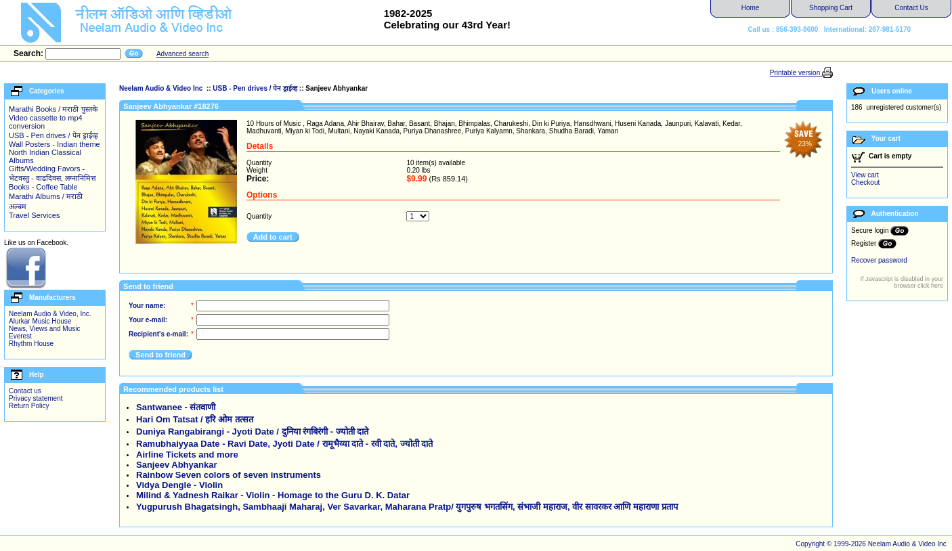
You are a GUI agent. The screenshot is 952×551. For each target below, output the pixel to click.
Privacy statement (35, 398)
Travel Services (34, 215)
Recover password (879, 260)
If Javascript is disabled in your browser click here (901, 282)
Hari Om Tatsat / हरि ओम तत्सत (194, 419)
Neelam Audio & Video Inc (161, 88)
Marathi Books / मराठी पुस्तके (53, 109)
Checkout (865, 182)
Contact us (25, 391)
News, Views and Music (44, 328)
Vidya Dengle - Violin (179, 485)
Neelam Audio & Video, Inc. (50, 313)
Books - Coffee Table (43, 187)
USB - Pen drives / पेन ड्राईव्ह (53, 135)
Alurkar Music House (40, 321)
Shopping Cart (830, 8)
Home (750, 8)
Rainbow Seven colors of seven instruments (228, 475)
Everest (20, 336)
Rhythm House (31, 343)
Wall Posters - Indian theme (54, 144)
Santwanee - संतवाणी (175, 407)
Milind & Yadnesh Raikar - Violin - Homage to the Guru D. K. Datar (273, 495)
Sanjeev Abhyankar (176, 465)
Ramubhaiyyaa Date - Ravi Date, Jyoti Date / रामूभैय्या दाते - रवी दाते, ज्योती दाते (284, 444)
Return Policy (29, 406)
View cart (865, 175)
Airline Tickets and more (187, 454)
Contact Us (911, 8)
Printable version (796, 72)
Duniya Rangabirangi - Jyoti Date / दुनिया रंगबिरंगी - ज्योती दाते (252, 431)
